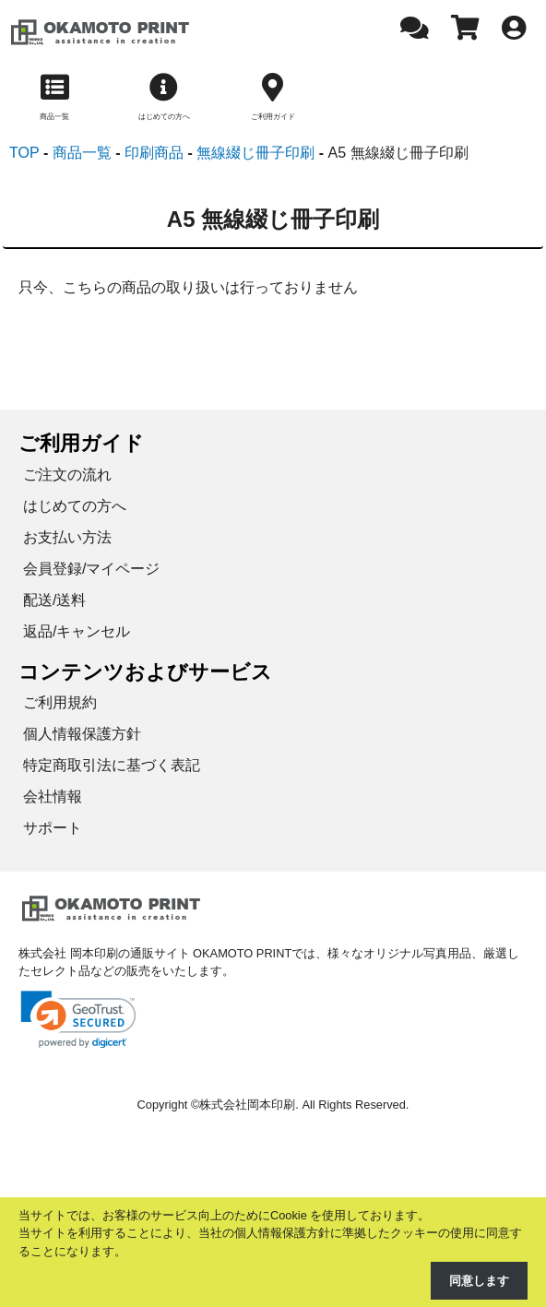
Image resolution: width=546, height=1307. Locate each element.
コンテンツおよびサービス (145, 671)
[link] (78, 1020)
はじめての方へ (74, 506)
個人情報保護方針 (82, 734)
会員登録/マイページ (91, 568)
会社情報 (52, 796)
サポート (52, 828)
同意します (479, 1281)
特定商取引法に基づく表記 (111, 765)
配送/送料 (54, 600)
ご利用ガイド (81, 443)
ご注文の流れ (67, 474)
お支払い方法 (67, 537)
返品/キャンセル (76, 631)
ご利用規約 (60, 702)
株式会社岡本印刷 (247, 1104)
